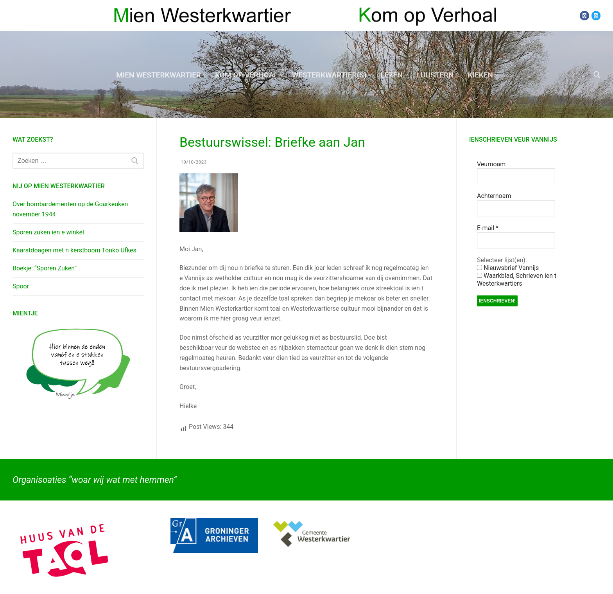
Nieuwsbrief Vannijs (508, 268)
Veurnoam (491, 164)
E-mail (487, 228)
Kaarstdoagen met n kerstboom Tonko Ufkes (74, 250)
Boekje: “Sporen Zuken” (45, 268)
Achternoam (494, 196)
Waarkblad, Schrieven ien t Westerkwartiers (516, 279)
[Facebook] (584, 15)
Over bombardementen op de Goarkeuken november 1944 (70, 209)
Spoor (21, 286)
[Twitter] (595, 15)
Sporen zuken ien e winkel (48, 232)
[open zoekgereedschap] (596, 74)
